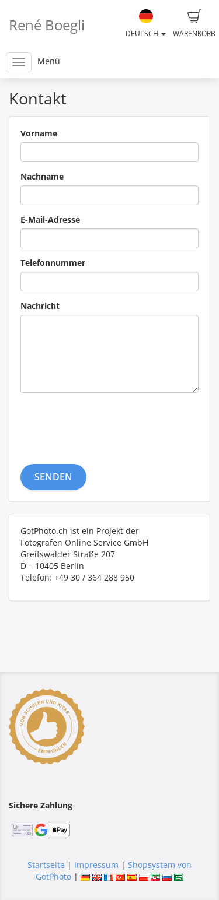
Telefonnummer (52, 262)
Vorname (38, 133)
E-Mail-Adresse (50, 219)
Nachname (42, 176)
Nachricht (40, 305)
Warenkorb (194, 23)
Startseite (46, 864)
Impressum (96, 864)
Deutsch (146, 23)
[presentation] (109, 424)
